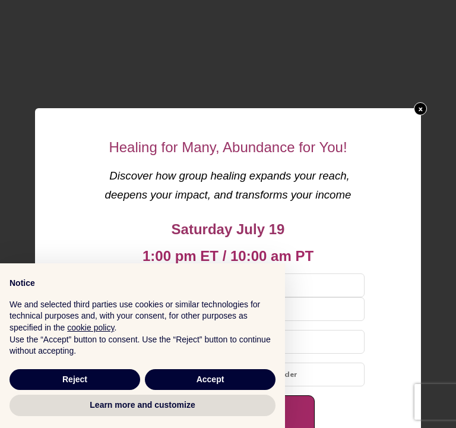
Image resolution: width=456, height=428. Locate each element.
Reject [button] (74, 379)
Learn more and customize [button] (142, 405)
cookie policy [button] (90, 327)
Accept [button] (210, 379)
